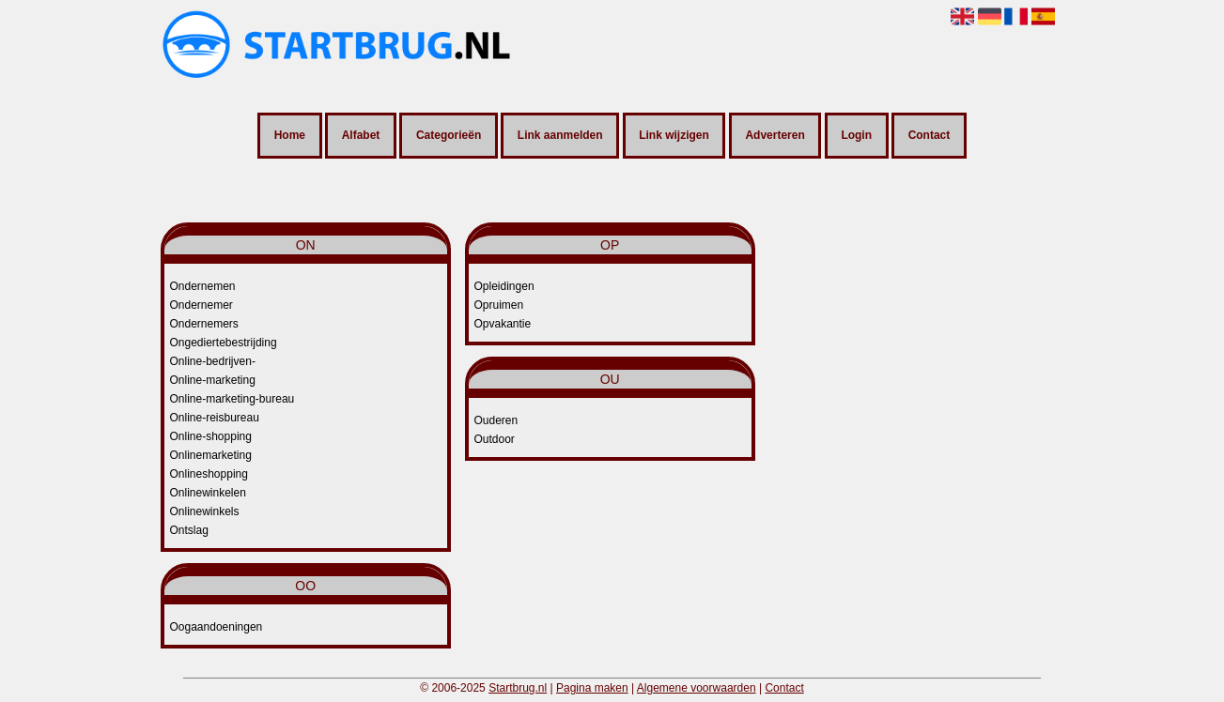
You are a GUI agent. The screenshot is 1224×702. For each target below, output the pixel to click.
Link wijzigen (674, 136)
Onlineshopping (209, 474)
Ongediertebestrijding (223, 342)
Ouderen (496, 420)
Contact (929, 136)
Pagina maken (592, 687)
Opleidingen (504, 286)
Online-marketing (213, 380)
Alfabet (361, 136)
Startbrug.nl (517, 687)
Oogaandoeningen (216, 626)
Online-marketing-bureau (232, 398)
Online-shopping (211, 436)
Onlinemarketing (211, 455)
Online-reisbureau (214, 417)
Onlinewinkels (205, 511)
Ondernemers (204, 323)
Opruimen (499, 305)
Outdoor (494, 439)
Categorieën (448, 136)
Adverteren (774, 136)
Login (856, 136)
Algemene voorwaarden (696, 687)
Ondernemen (203, 286)
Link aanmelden (560, 136)
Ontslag (189, 530)
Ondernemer (201, 305)
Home (289, 136)
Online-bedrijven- (213, 361)
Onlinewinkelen (208, 492)
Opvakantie (503, 323)
